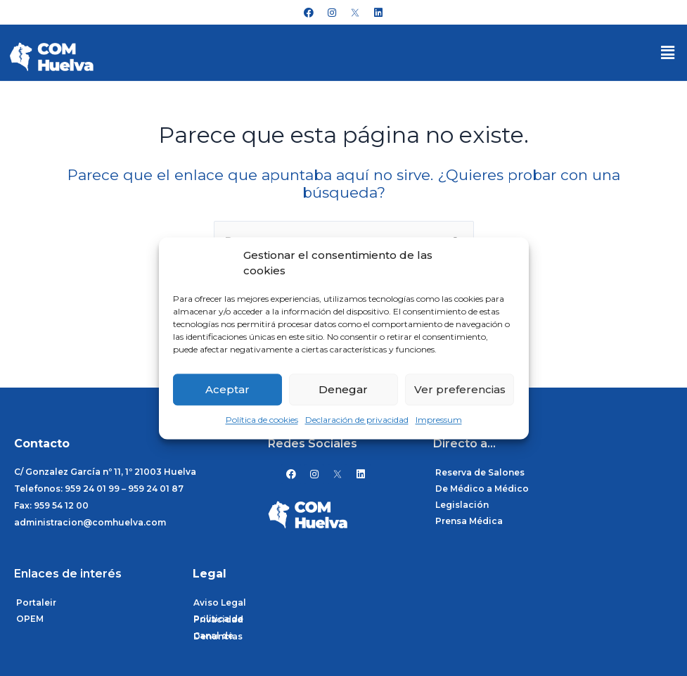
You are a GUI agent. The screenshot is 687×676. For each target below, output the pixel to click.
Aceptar (227, 389)
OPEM (30, 618)
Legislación (462, 504)
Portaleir (36, 602)
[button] (668, 52)
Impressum (439, 420)
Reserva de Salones (480, 472)
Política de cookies (262, 420)
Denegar (343, 389)
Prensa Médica (469, 521)
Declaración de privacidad (357, 420)
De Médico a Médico (482, 488)
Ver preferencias (460, 389)
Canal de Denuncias (218, 636)
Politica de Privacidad (218, 619)
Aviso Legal (219, 602)
